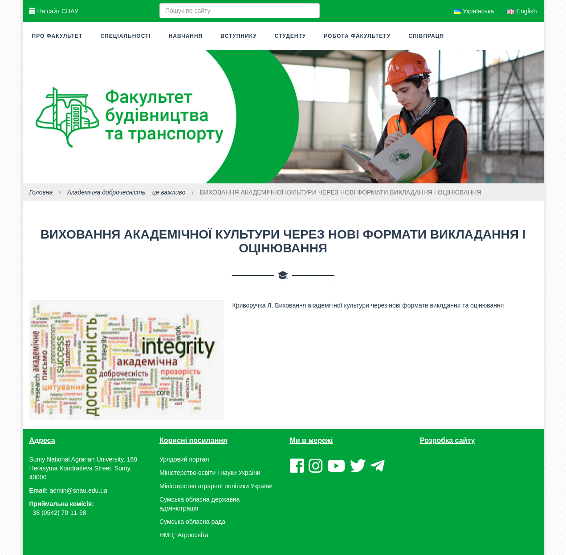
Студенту (290, 36)
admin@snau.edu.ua (78, 490)
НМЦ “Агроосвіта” (185, 535)
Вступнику (238, 36)
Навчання (186, 36)
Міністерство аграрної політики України (216, 486)
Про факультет (57, 36)
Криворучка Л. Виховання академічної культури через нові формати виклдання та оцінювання (368, 305)
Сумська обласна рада (192, 521)
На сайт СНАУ (53, 11)
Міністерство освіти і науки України (210, 472)
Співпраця (426, 36)
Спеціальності (125, 36)
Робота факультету (357, 36)
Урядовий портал (184, 459)
